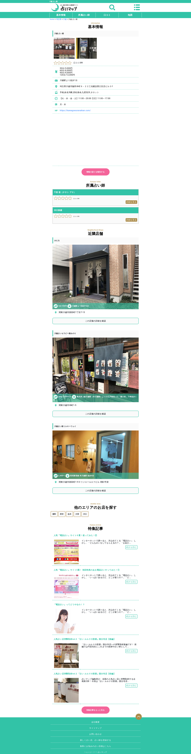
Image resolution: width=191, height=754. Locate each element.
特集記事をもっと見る (95, 710)
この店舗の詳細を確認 (95, 321)
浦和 (54, 514)
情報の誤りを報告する (95, 172)
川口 (85, 514)
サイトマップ (95, 728)
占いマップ (102, 752)
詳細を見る (131, 202)
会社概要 (95, 722)
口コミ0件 (68, 63)
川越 (65, 19)
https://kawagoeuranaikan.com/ (75, 110)
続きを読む (131, 547)
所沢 (62, 514)
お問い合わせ (95, 734)
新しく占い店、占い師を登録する (95, 740)
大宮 (77, 514)
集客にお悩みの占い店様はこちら (95, 746)
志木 (69, 514)
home (52, 19)
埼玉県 (58, 19)
